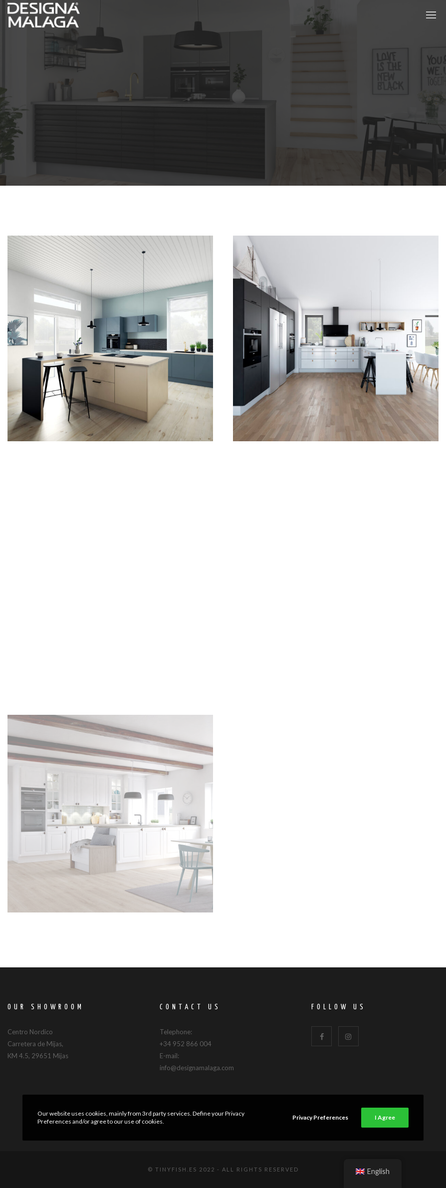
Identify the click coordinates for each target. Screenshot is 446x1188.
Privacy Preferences (320, 1117)
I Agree (385, 1117)
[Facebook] (321, 1036)
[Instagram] (348, 1036)
